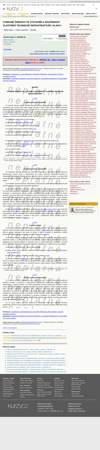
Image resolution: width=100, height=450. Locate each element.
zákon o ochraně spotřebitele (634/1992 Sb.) (83, 112)
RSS (75, 411)
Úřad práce (23, 387)
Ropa (38, 394)
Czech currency (75, 393)
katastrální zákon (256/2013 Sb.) (79, 46)
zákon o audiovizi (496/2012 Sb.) (79, 61)
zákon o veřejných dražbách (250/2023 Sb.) (83, 155)
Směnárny (22, 383)
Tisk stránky (7, 44)
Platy (31, 387)
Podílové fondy (46, 383)
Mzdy (48, 385)
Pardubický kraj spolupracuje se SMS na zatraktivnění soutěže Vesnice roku (35, 338)
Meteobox (89, 1)
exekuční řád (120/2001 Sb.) (78, 42)
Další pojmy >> (74, 193)
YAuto (84, 1)
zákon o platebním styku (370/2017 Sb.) (82, 120)
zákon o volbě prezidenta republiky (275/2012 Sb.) (85, 161)
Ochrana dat (41, 403)
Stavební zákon (16, 16)
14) (9, 109)
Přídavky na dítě (7, 385)
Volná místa (27, 385)
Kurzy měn (27, 5)
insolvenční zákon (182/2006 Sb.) (80, 44)
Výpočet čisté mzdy (8, 380)
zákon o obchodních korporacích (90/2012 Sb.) (84, 104)
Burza (38, 380)
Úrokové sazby (23, 380)
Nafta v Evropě (41, 396)
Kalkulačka (64, 5)
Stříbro (50, 392)
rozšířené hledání (62, 38)
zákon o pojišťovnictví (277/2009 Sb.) (81, 130)
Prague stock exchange (77, 396)
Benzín (46, 394)
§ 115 (37, 125)
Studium (98, 1)
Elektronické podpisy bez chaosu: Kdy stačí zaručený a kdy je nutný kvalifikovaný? (85, 210)
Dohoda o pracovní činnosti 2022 (17, 356)
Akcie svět (20, 5)
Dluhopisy (39, 383)
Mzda (27, 387)
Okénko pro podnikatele (78, 204)
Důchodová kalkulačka (8, 383)
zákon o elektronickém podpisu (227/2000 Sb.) (84, 79)
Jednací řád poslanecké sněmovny (80, 184)
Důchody (22, 397)
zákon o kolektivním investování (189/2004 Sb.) (84, 87)
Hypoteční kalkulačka (8, 393)
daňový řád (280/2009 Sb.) (78, 40)
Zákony (70, 5)
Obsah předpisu (8, 40)
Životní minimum (7, 391)
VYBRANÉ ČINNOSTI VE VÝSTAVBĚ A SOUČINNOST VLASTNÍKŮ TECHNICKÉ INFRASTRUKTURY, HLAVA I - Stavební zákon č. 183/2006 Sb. (37, 363)
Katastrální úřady (58, 385)
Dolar (30, 383)
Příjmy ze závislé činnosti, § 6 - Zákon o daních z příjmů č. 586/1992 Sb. (29, 352)
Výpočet (12, 378)
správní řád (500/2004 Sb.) (78, 56)
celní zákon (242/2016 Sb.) (78, 38)
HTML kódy (81, 411)
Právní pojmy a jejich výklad (80, 181)
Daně (55, 396)
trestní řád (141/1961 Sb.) (77, 58)
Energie (58, 5)
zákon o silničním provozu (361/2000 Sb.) (82, 140)
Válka (78, 5)
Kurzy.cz (5, 16)
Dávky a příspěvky (25, 390)
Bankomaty (28, 378)
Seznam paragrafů (9, 42)
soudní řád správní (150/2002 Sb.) (80, 54)
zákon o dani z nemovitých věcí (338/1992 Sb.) (84, 67)
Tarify (53, 5)
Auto (72, 380)
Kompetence (74, 186)
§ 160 (35, 222)
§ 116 (34, 129)
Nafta (49, 394)
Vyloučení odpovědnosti (45, 406)
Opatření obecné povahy (77, 189)
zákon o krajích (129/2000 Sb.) (79, 89)
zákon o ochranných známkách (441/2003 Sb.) (84, 114)
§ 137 (25, 152)
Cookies (48, 403)
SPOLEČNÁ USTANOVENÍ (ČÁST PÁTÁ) (31, 68)
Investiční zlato (44, 392)
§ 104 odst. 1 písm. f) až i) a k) (49, 209)
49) (10, 234)
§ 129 (23, 146)
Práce (74, 5)
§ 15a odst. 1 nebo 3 (31, 155)
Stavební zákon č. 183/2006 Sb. (28, 16)
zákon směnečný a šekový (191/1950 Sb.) (82, 171)
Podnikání (57, 378)
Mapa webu (78, 389)
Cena (76, 380)
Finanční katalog (75, 386)
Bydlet (93, 1)
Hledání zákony (8, 30)
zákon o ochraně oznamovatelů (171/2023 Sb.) (84, 110)
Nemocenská (23, 392)
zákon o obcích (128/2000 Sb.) (79, 101)
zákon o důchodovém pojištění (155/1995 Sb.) (83, 77)
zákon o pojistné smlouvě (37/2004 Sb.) (81, 124)
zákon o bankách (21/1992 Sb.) (79, 63)
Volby (72, 389)
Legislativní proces (75, 187)
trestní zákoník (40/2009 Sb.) (78, 60)
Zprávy (9, 5)
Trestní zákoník (78, 13)
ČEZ (42, 380)
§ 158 (35, 98)
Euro (27, 383)
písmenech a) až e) (29, 140)
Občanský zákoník (52, 13)
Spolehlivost (81, 380)
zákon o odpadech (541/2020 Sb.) (80, 106)
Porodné (29, 392)
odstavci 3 (23, 258)
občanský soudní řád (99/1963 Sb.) (80, 50)
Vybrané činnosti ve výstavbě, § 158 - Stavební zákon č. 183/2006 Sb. (29, 367)
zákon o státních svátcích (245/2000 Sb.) (82, 149)
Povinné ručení (6, 396)
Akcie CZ (14, 5)
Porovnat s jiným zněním (57, 53)
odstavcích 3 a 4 (47, 230)
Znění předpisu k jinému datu (39, 53)
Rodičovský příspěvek (8, 389)
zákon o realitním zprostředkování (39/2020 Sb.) (84, 138)
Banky (21, 378)
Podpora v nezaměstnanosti (27, 394)
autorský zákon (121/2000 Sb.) (79, 36)
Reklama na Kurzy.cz (75, 403)
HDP (45, 385)
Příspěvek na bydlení (8, 387)
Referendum (73, 191)
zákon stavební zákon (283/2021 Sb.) (81, 29)
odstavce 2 (6, 116)
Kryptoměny (40, 387)
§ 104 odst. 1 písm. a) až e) (24, 122)
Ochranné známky (59, 387)
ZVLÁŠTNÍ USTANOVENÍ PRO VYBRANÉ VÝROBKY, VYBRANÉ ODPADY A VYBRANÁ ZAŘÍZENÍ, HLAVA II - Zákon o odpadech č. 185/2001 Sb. (37, 365)
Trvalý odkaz (7, 49)
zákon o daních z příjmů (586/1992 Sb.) (81, 69)
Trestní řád (65, 13)
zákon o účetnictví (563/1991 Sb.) (80, 151)
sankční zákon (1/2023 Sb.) (78, 52)
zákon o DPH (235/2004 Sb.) (78, 75)
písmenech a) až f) (26, 144)
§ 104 (47, 255)
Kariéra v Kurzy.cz (74, 406)
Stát (39, 340)
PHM (42, 394)
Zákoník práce (58, 391)
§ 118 (56, 140)
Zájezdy (80, 1)
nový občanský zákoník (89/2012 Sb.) (81, 48)
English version (75, 391)
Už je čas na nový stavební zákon (21, 340)
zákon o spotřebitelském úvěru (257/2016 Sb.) (83, 143)
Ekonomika (40, 385)
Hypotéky (33, 30)
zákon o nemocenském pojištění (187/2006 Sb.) (84, 99)
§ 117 (38, 132)
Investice (39, 378)
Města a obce (57, 380)
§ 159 (35, 165)
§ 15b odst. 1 (15, 211)
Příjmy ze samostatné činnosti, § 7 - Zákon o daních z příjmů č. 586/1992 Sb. (31, 349)
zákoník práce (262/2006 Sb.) (79, 175)
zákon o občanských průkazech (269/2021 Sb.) (84, 103)
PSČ (63, 380)
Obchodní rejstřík (74, 1)
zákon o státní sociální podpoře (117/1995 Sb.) (84, 147)
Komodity (33, 5)
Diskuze (83, 5)
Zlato (38, 5)
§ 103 (49, 250)
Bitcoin (43, 5)
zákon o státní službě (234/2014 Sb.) (81, 145)
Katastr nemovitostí (22, 30)
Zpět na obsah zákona (10, 328)
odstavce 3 (26, 217)
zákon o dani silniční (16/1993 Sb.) (80, 65)
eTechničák (78, 384)
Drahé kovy (40, 390)
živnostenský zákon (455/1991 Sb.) (80, 177)
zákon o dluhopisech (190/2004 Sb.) (80, 71)
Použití (70, 411)
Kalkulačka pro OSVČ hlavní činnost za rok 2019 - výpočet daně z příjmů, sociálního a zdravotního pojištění (37, 354)
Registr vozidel (75, 383)
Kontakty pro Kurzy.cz (75, 408)
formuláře (60, 396)
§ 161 (35, 275)
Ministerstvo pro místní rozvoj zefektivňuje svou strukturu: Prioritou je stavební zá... (37, 335)
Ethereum (50, 387)
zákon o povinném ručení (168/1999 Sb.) (82, 132)
